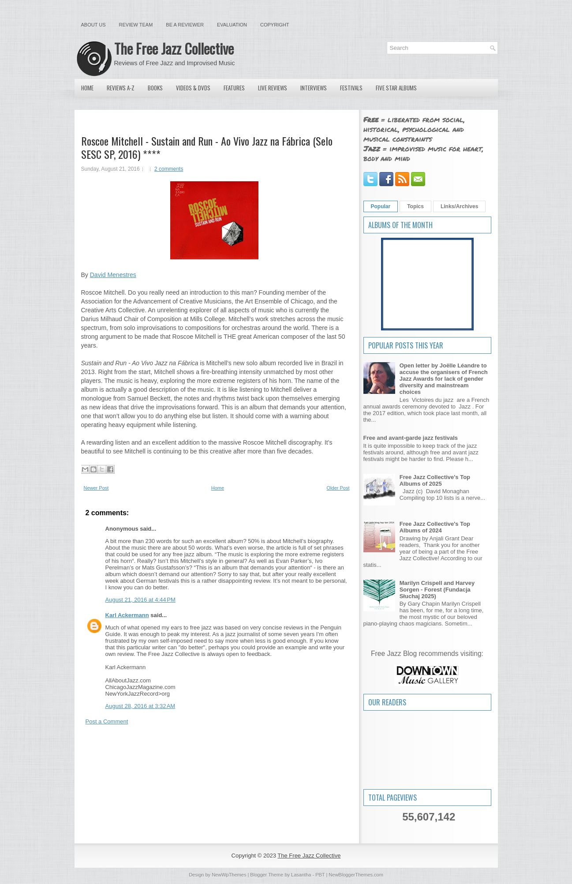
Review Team (136, 24)
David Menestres (113, 274)
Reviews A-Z (121, 87)
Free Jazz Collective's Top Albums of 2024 (435, 527)
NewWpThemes (229, 874)
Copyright (274, 24)
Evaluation (232, 24)
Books (155, 87)
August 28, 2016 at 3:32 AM (140, 706)
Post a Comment (107, 721)
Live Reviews (272, 87)
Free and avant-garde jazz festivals (410, 438)
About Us (93, 24)
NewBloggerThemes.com (356, 874)
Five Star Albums (396, 87)
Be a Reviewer (185, 24)
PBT (320, 874)
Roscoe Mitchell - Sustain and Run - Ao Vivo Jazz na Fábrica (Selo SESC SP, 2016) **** (207, 147)
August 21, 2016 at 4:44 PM (140, 599)
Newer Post (96, 488)
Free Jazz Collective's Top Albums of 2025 (435, 480)
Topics (415, 206)
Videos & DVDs (193, 87)
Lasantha (301, 874)
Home (87, 87)
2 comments (168, 169)
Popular (381, 206)
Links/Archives (459, 206)
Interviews (313, 87)
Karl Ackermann (127, 615)
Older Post (338, 488)
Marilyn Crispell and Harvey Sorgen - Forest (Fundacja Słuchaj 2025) (437, 589)
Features (234, 87)
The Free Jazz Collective (174, 48)
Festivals (351, 87)
